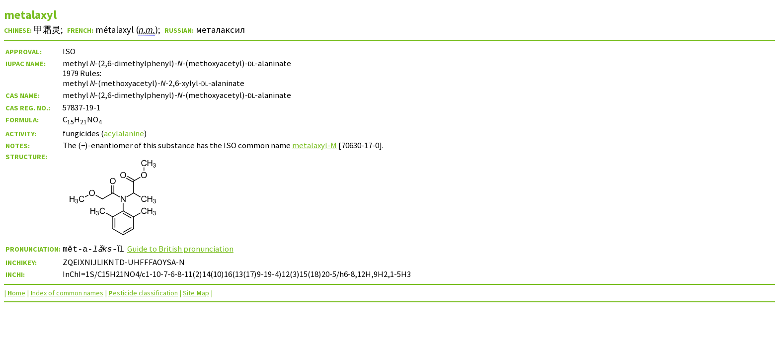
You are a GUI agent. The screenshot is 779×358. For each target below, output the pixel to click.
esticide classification (143, 292)
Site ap (196, 292)
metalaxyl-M (314, 145)
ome (16, 292)
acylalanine (124, 133)
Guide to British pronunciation (184, 248)
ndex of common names (66, 292)
